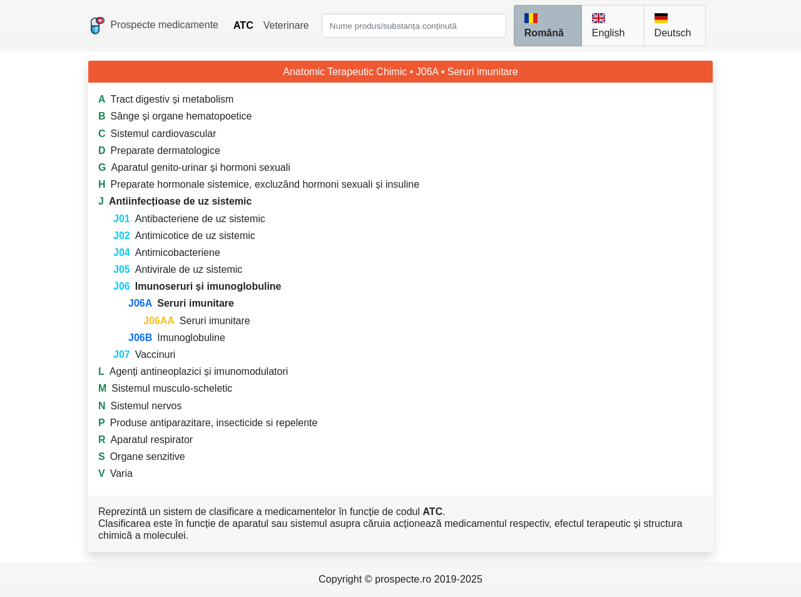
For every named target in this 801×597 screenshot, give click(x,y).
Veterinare (286, 25)
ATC (243, 25)
